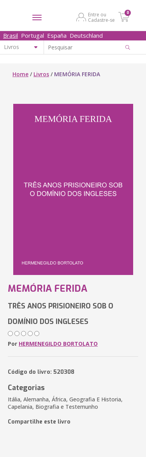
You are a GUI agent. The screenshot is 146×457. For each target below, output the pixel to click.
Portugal (32, 35)
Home (20, 74)
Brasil (10, 35)
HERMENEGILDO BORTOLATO (58, 343)
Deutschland (86, 35)
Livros (41, 74)
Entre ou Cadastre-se (101, 17)
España (57, 35)
